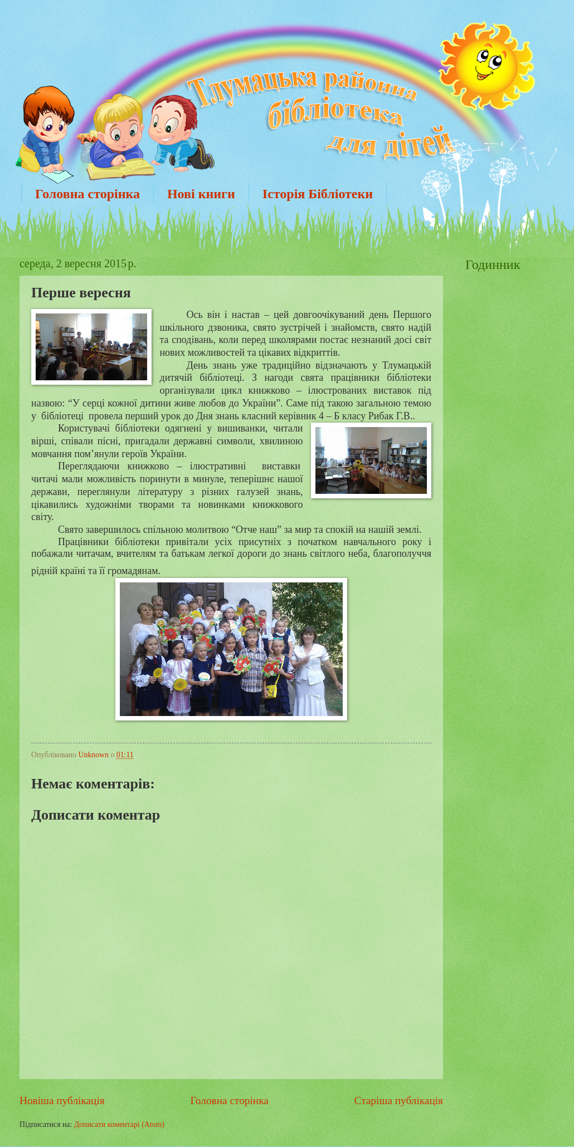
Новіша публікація (62, 1100)
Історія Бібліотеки (317, 194)
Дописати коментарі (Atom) (119, 1124)
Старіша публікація (399, 1100)
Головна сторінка (87, 194)
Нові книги (201, 194)
